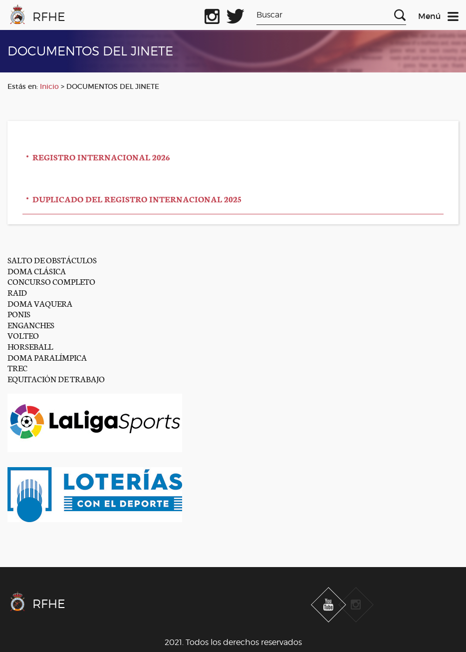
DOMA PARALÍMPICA (47, 357)
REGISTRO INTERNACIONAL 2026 (101, 156)
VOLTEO (23, 335)
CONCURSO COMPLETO (51, 281)
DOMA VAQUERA (39, 303)
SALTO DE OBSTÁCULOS (52, 259)
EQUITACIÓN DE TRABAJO (56, 378)
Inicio (49, 86)
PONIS (18, 313)
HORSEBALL (30, 346)
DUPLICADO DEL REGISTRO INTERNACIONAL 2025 (136, 198)
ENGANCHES (30, 324)
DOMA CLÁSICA (36, 270)
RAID (17, 292)
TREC (17, 367)
